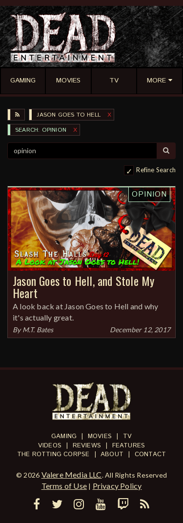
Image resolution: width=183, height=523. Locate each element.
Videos (49, 445)
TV (127, 436)
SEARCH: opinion (40, 130)
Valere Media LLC (71, 474)
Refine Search (156, 170)
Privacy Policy (117, 485)
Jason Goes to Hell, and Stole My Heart (83, 287)
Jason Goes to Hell (69, 115)
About (112, 454)
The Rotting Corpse (53, 454)
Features (128, 445)
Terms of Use (64, 485)
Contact (150, 454)
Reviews (87, 445)
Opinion (149, 194)
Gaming (64, 436)
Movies (100, 436)
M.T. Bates (38, 329)
